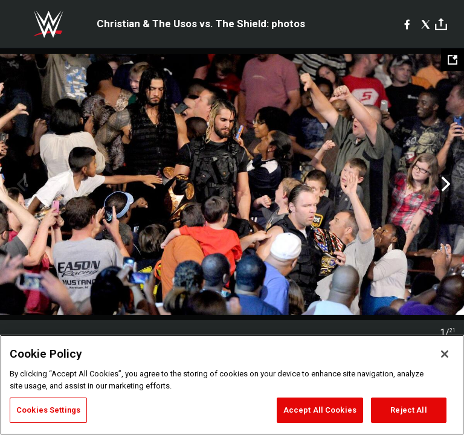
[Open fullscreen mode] (452, 59)
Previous (19, 184)
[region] (232, 385)
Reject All (408, 409)
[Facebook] (407, 24)
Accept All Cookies (319, 409)
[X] (425, 24)
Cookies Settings (48, 409)
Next (444, 184)
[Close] (444, 354)
